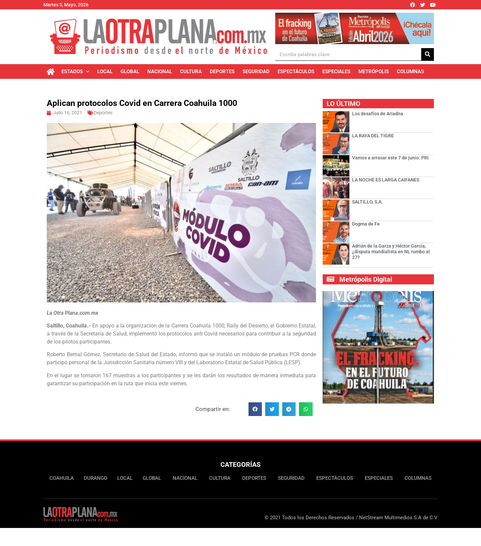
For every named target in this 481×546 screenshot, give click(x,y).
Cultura (191, 72)
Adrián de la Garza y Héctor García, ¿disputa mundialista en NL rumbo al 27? (391, 251)
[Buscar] (427, 54)
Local (105, 72)
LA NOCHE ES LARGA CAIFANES (385, 179)
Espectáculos (296, 72)
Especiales (336, 72)
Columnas (410, 72)
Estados (75, 71)
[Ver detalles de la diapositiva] (354, 28)
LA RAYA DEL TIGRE (373, 135)
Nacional (159, 72)
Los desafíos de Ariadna (377, 113)
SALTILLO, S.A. (367, 201)
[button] (255, 409)
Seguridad (256, 72)
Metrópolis (373, 72)
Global (130, 72)
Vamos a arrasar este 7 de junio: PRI (390, 157)
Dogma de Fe (366, 224)
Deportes (222, 72)
